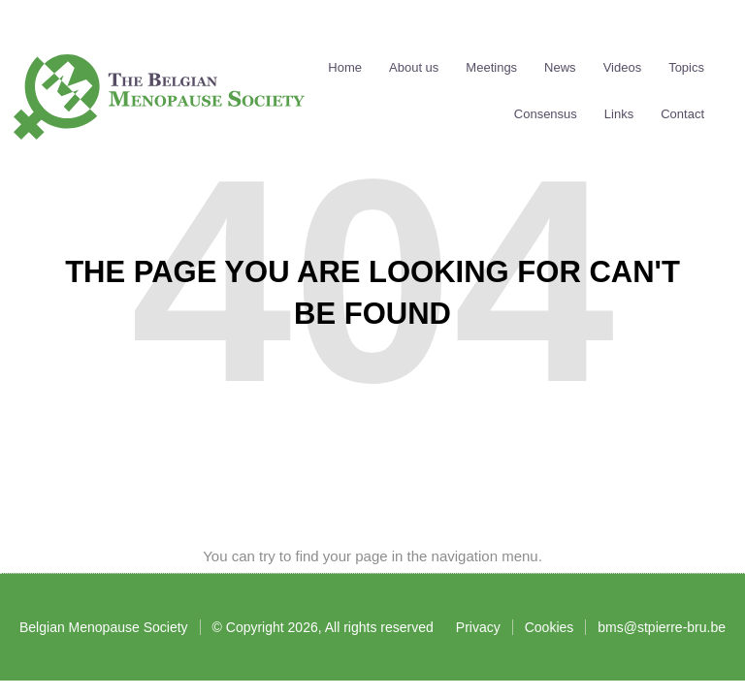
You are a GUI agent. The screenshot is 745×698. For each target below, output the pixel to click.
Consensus (545, 115)
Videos (622, 68)
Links (618, 115)
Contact (682, 115)
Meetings (491, 68)
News (560, 68)
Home (345, 68)
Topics (686, 68)
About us (413, 68)
